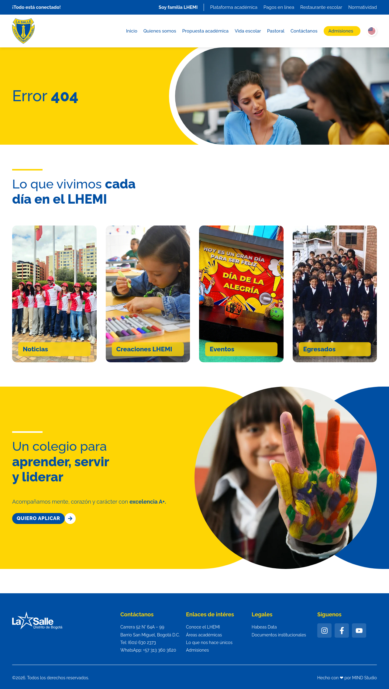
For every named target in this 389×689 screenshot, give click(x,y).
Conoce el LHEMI (203, 627)
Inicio (131, 31)
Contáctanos (304, 31)
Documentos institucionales (279, 634)
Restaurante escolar (321, 7)
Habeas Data (264, 627)
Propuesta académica (205, 31)
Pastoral (275, 31)
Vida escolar (248, 31)
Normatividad (362, 7)
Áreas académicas (204, 634)
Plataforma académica (233, 7)
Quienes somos (159, 31)
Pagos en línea (278, 7)
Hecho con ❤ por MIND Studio (347, 677)
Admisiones (341, 31)
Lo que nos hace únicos (209, 642)
